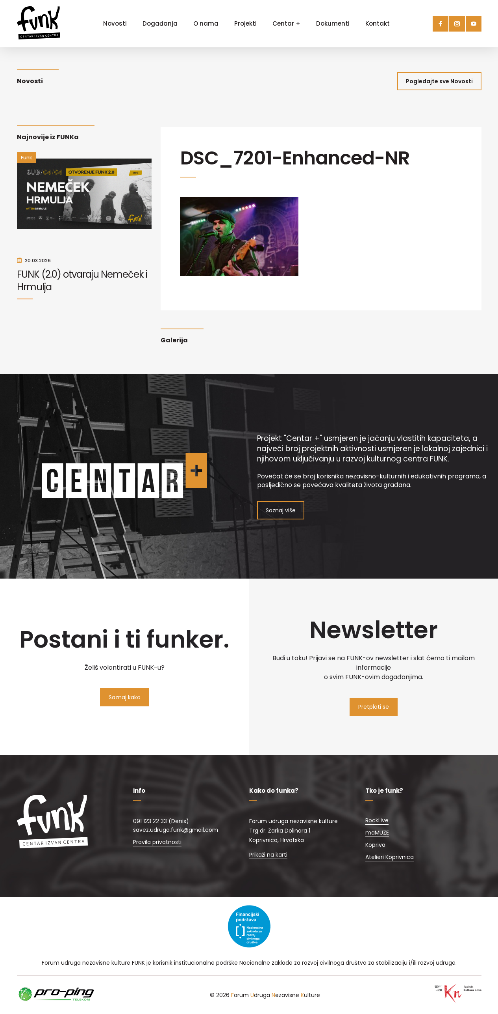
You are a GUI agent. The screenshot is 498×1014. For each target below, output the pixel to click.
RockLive (377, 820)
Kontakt (377, 23)
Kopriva (375, 845)
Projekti (245, 23)
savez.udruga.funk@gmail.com (175, 830)
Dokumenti (333, 23)
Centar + (286, 23)
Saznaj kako (125, 697)
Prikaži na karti (268, 855)
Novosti (115, 23)
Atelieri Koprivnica (389, 857)
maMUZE (377, 833)
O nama (205, 23)
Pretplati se (373, 707)
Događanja (160, 23)
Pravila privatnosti (157, 842)
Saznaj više (281, 510)
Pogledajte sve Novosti (439, 81)
